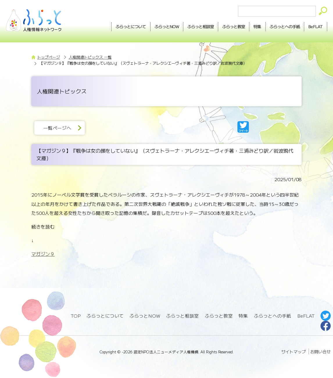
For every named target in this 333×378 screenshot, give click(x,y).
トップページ (48, 57)
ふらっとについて (131, 26)
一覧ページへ (57, 128)
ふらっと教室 (219, 315)
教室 (233, 27)
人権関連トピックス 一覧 (90, 57)
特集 (257, 26)
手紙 (285, 27)
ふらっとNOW (145, 315)
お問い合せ (320, 351)
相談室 (200, 27)
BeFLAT (315, 26)
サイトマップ (293, 351)
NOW (167, 27)
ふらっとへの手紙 (272, 315)
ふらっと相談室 (182, 315)
